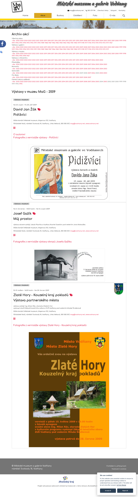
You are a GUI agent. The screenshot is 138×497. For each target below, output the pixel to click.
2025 (22, 40)
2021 (37, 40)
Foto (95, 16)
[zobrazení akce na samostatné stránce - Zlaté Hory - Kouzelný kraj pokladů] (71, 295)
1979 (79, 43)
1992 (31, 43)
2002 (109, 40)
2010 (77, 40)
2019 (45, 40)
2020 (41, 40)
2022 (34, 40)
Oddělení (77, 16)
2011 (74, 40)
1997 (13, 43)
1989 (42, 43)
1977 (86, 43)
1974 (96, 43)
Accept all (108, 490)
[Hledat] (123, 16)
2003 (105, 40)
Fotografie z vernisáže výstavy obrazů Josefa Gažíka (42, 241)
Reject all (125, 490)
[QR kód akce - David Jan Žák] (14, 128)
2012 (70, 40)
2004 (101, 40)
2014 (63, 40)
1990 (39, 43)
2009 (81, 40)
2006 (93, 40)
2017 (52, 40)
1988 (46, 43)
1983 (64, 43)
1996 (17, 43)
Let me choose (121, 485)
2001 (113, 40)
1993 (28, 43)
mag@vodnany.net (75, 10)
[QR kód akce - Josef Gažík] (14, 235)
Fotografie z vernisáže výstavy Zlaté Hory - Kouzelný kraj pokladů (49, 325)
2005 (97, 40)
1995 (20, 43)
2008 (85, 40)
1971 (107, 43)
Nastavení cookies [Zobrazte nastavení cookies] (119, 469)
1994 (24, 43)
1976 (89, 43)
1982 (68, 43)
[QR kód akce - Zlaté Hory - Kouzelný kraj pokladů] (14, 318)
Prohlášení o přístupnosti (116, 466)
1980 (75, 43)
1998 (124, 40)
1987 (49, 43)
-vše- (14, 40)
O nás (112, 16)
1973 (100, 43)
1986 (53, 43)
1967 (110, 43)
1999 (120, 40)
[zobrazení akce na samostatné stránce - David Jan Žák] (39, 109)
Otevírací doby (102, 10)
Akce (43, 16)
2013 (67, 40)
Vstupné (113, 10)
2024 (26, 40)
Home (25, 16)
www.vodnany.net (92, 123)
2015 (59, 40)
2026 (18, 40)
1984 (61, 43)
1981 (71, 43)
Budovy (60, 16)
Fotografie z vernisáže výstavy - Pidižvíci (35, 137)
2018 (49, 40)
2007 (89, 40)
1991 (35, 43)
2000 (117, 40)
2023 (30, 40)
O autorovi (19, 134)
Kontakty (122, 10)
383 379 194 (90, 10)
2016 (56, 40)
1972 (104, 43)
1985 (57, 43)
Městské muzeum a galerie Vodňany (91, 3)
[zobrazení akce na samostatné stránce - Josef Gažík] (34, 213)
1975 (93, 43)
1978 (82, 43)
